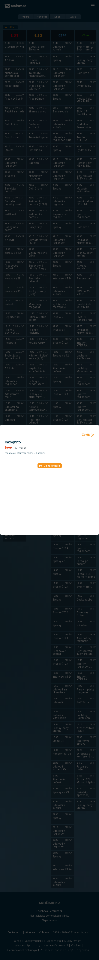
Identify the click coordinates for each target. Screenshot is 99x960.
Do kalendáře (49, 465)
